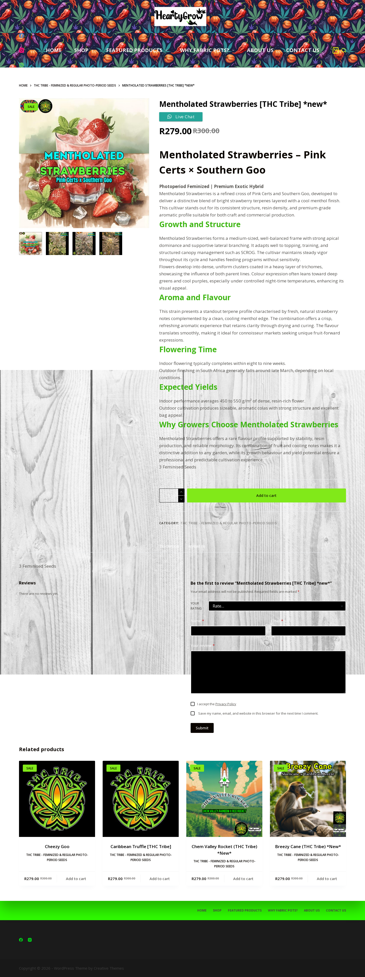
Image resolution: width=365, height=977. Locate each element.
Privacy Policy (225, 704)
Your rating (196, 606)
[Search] (343, 50)
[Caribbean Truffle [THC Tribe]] (141, 799)
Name (197, 621)
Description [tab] (169, 546)
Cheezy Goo (57, 846)
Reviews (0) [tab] (197, 546)
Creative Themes (109, 968)
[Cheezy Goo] (57, 799)
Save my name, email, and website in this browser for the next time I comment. (258, 713)
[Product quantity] (172, 495)
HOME (54, 50)
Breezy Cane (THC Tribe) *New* (308, 846)
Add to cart (266, 495)
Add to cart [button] (76, 878)
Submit (202, 727)
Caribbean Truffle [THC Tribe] (141, 846)
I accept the (216, 704)
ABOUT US (260, 50)
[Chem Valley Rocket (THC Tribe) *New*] (224, 799)
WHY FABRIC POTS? (208, 50)
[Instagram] (21, 50)
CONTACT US (302, 50)
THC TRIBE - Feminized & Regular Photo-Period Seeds (228, 523)
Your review (203, 645)
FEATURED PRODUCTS (137, 50)
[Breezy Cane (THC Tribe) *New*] (308, 799)
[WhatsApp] (21, 65)
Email (277, 621)
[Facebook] (21, 35)
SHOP (85, 50)
